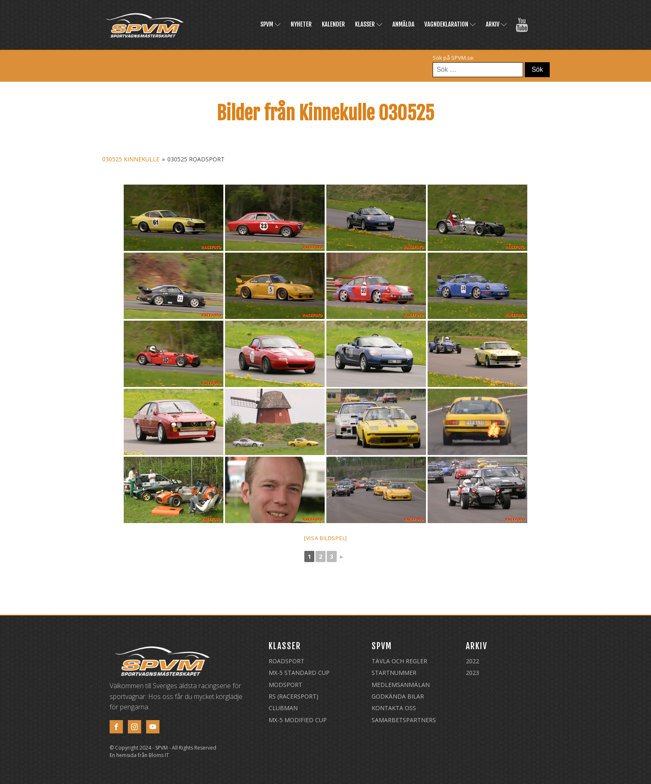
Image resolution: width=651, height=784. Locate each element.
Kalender (333, 24)
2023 (472, 673)
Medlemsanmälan (401, 685)
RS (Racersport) (293, 696)
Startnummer (394, 673)
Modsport (285, 685)
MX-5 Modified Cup (298, 720)
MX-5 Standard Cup (299, 673)
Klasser (368, 24)
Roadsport (286, 661)
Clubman (283, 708)
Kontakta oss (394, 708)
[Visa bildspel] (325, 538)
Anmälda (403, 24)
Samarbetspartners (404, 720)
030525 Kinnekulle (130, 159)
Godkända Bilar (398, 696)
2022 (472, 661)
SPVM (270, 24)
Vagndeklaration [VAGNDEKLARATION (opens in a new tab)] (450, 24)
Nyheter (301, 24)
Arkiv (496, 24)
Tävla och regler (399, 661)
